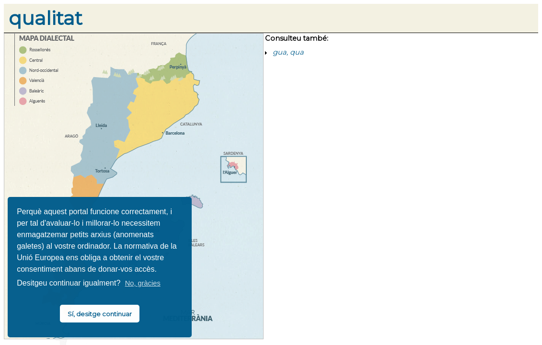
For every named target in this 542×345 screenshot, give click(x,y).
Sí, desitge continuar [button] (100, 314)
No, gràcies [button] (143, 283)
